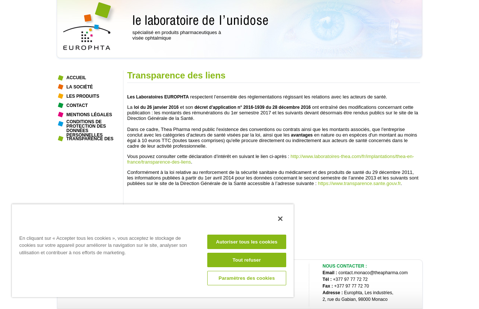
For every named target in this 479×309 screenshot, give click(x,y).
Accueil (76, 77)
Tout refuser (246, 260)
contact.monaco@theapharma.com (373, 272)
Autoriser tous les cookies (246, 242)
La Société (79, 87)
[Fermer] (280, 219)
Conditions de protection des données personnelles (86, 124)
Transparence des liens (89, 140)
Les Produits (82, 96)
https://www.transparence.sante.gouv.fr (359, 183)
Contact (77, 105)
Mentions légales (89, 114)
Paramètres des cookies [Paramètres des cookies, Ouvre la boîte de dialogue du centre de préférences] (247, 278)
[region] (153, 250)
